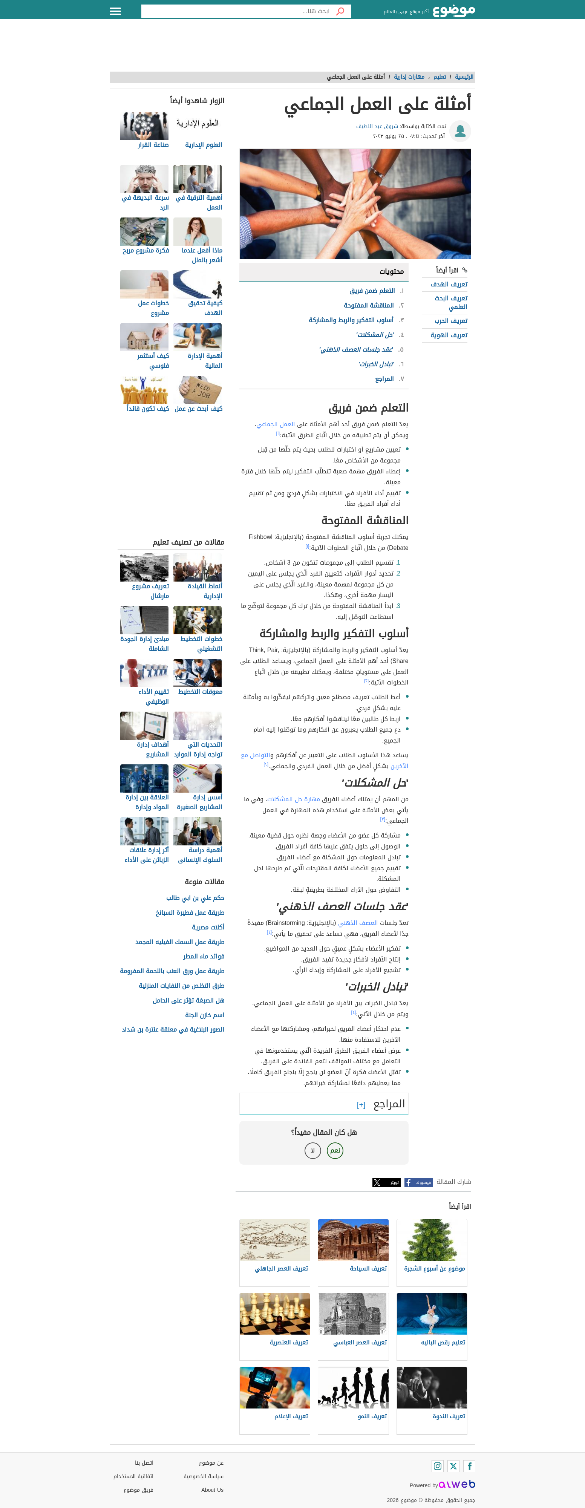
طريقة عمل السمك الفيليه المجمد (179, 942)
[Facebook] (469, 1466)
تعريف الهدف (448, 284)
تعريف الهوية (448, 335)
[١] (278, 433)
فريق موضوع (138, 1490)
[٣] (383, 819)
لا (313, 1150)
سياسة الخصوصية (204, 1476)
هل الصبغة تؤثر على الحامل (188, 1000)
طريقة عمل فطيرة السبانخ (190, 913)
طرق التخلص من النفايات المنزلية (181, 986)
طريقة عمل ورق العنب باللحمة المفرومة (172, 971)
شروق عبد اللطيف (377, 126)
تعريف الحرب (451, 321)
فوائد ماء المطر (203, 956)
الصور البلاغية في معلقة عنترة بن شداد (173, 1029)
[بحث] (340, 11)
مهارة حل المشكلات (293, 799)
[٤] (269, 932)
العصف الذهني (358, 923)
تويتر (395, 1182)
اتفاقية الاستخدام (133, 1476)
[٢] (366, 681)
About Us (212, 1490)
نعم (335, 1150)
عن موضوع (211, 1463)
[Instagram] (438, 1466)
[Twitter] (453, 1466)
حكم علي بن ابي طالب (195, 898)
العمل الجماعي (275, 424)
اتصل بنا (144, 1463)
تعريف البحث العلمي (451, 302)
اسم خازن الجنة (204, 1015)
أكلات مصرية (208, 927)
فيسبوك (423, 1182)
